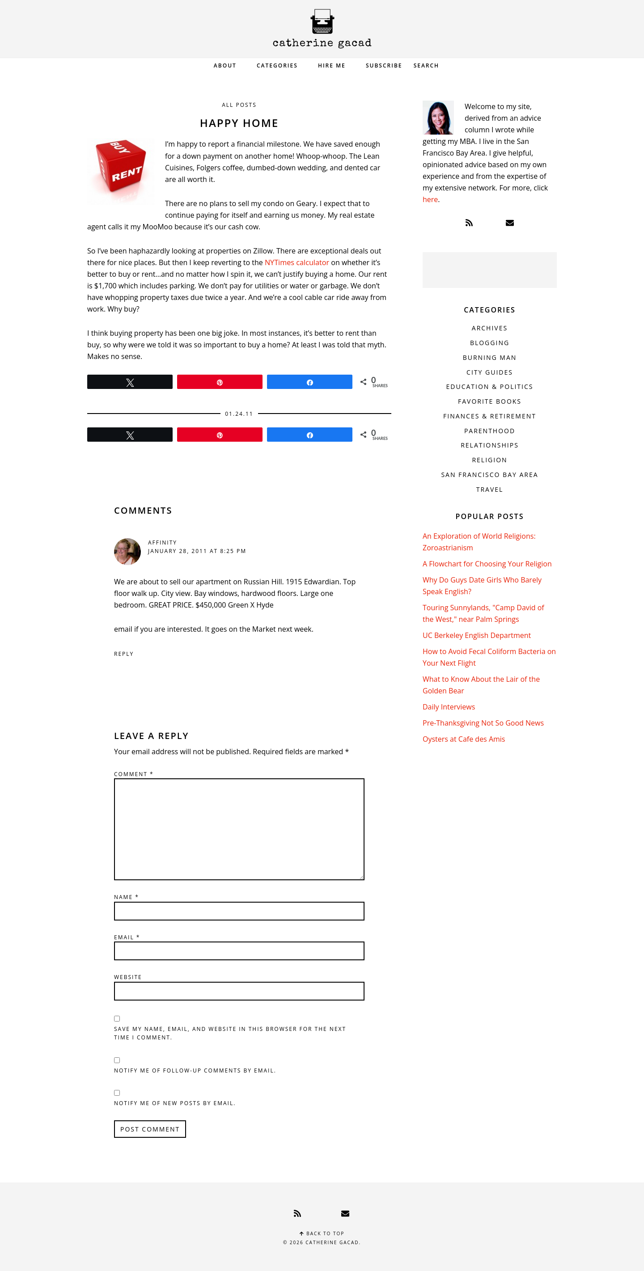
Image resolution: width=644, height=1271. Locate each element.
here (430, 199)
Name (126, 896)
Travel (490, 489)
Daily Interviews (449, 707)
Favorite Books (489, 401)
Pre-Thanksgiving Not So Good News (483, 723)
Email (127, 937)
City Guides (489, 372)
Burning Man (490, 357)
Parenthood (489, 430)
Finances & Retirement (489, 416)
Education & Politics (490, 386)
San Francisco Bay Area (489, 474)
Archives (490, 328)
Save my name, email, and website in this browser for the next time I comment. (230, 1033)
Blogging (489, 342)
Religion (489, 460)
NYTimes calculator (296, 262)
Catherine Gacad (322, 29)
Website (128, 976)
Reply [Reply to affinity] (124, 653)
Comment (134, 773)
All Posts (239, 105)
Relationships (490, 445)
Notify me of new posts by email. (175, 1102)
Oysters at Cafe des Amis (464, 739)
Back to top (322, 1233)
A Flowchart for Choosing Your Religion (487, 564)
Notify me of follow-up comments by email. (195, 1070)
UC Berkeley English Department (477, 635)
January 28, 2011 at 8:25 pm (197, 550)
